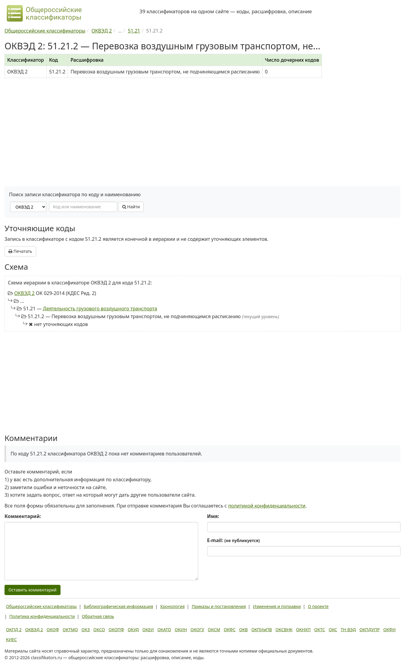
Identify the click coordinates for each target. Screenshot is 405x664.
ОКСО (99, 629)
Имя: (213, 516)
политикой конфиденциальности (267, 505)
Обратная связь (98, 616)
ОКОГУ (197, 629)
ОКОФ (53, 629)
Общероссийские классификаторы (41, 606)
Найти (131, 206)
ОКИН (181, 629)
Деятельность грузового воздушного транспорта (100, 308)
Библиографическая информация (118, 606)
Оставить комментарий (32, 590)
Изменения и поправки (277, 606)
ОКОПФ (116, 629)
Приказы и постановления (219, 606)
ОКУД (133, 629)
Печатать (20, 251)
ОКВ (243, 629)
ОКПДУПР (370, 629)
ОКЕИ (148, 629)
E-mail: (233, 540)
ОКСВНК (284, 629)
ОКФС (229, 629)
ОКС (333, 629)
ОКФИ (389, 629)
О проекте (318, 606)
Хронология (172, 606)
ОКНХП (303, 629)
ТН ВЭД (348, 629)
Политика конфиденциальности (42, 616)
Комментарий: (23, 516)
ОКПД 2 (14, 629)
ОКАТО (164, 629)
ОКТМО (70, 629)
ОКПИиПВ (261, 629)
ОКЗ (86, 629)
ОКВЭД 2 (24, 293)
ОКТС (319, 629)
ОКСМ (214, 629)
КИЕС (11, 639)
